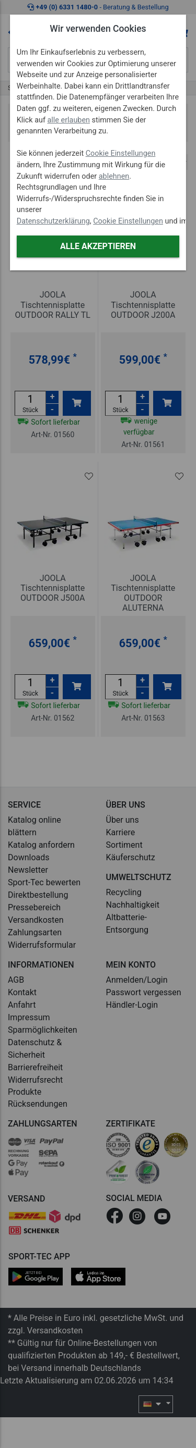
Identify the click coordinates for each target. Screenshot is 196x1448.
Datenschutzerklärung (53, 221)
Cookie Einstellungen (121, 153)
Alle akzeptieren (98, 246)
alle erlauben (69, 120)
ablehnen (114, 176)
